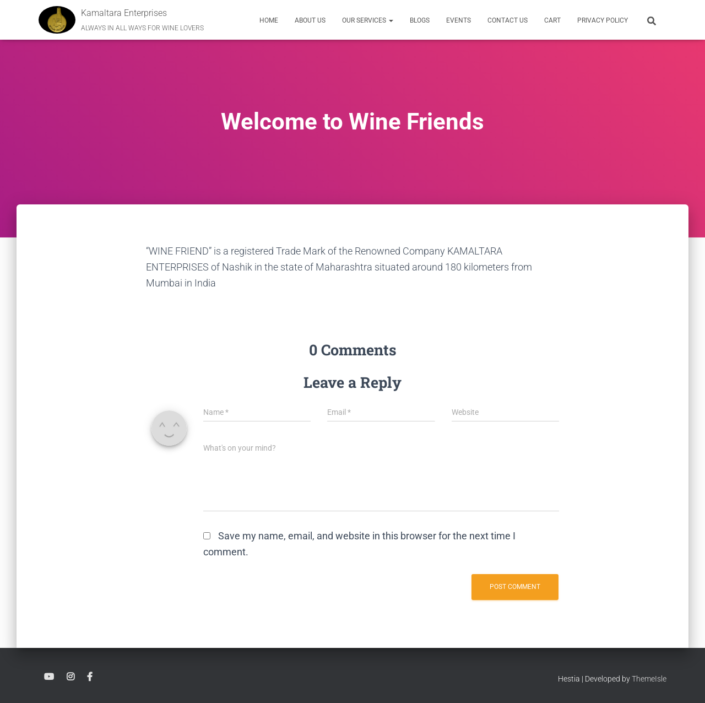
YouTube (49, 677)
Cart (552, 20)
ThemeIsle (649, 678)
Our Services (367, 20)
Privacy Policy (602, 20)
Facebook (90, 677)
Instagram (70, 677)
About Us (310, 20)
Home (268, 20)
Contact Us (507, 20)
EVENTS (458, 20)
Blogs (420, 20)
